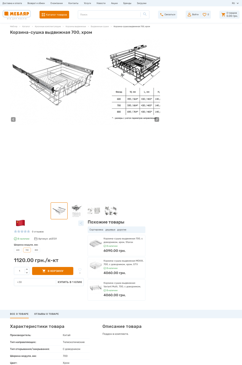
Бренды (127, 3)
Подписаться (216, 283)
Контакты (73, 3)
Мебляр (13, 26)
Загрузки (141, 3)
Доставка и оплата (12, 3)
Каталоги (68, 317)
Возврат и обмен (36, 3)
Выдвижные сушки (100, 26)
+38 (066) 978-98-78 (213, 319)
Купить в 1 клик (156, 101)
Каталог (26, 26)
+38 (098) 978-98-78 (213, 315)
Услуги (87, 3)
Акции (114, 3)
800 (122, 69)
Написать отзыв (25, 253)
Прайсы (67, 311)
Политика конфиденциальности (81, 345)
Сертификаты (70, 328)
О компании (56, 3)
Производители (72, 306)
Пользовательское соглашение (80, 339)
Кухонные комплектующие (48, 26)
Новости (101, 3)
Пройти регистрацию (140, 311)
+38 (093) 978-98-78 (213, 311)
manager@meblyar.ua (211, 327)
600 (104, 69)
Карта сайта (70, 333)
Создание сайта (211, 360)
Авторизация (136, 306)
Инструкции (70, 322)
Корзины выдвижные (76, 26)
